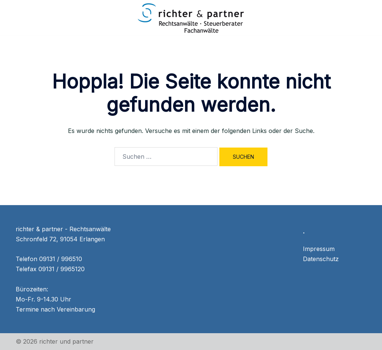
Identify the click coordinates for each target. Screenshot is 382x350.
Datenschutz (321, 259)
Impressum (319, 249)
